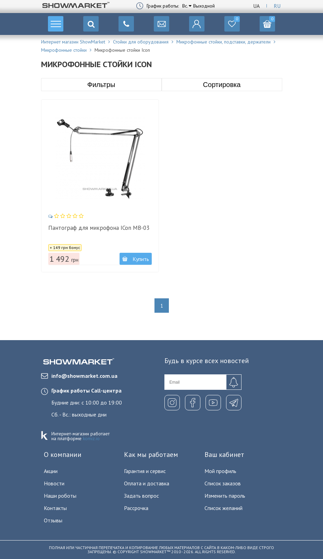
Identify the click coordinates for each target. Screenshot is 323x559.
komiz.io (91, 438)
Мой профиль (220, 471)
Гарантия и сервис (145, 471)
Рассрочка (136, 508)
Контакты (55, 508)
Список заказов (222, 483)
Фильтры (101, 84)
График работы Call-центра (86, 390)
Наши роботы (60, 495)
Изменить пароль (224, 495)
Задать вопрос (141, 495)
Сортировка (222, 84)
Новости (54, 483)
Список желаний (223, 508)
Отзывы (53, 520)
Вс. (185, 5)
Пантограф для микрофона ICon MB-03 (98, 228)
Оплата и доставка (146, 483)
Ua (256, 5)
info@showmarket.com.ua (79, 375)
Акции (51, 471)
